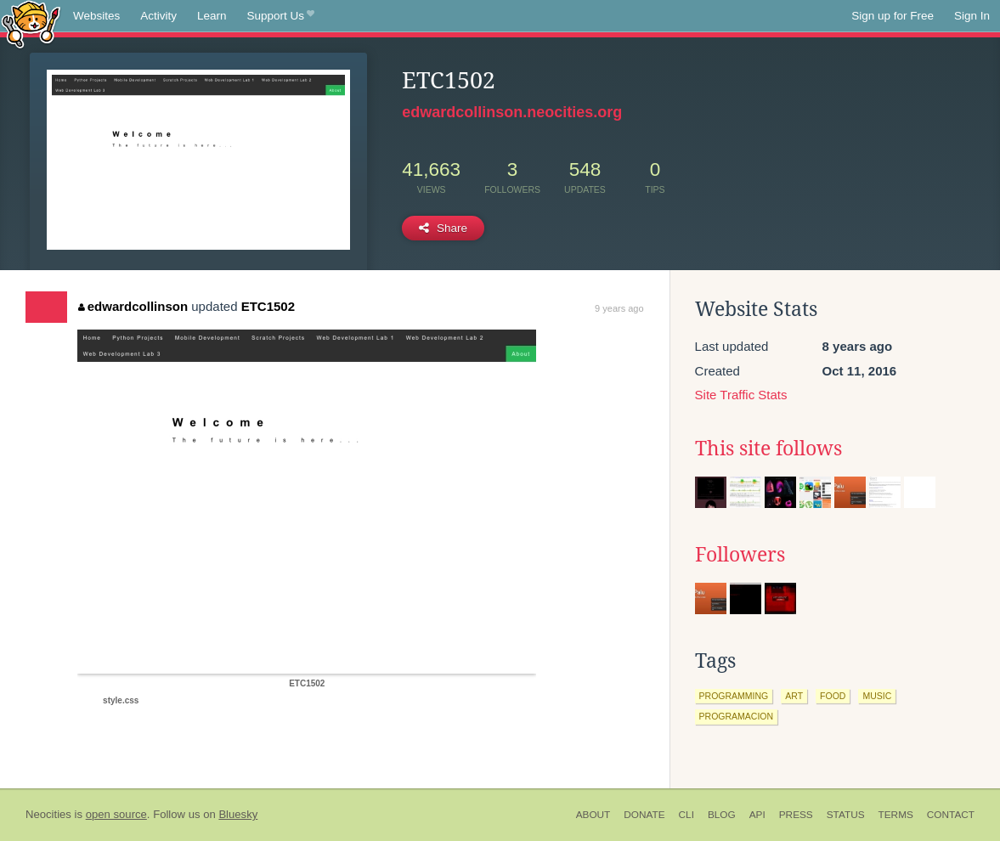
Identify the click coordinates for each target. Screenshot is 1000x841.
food (832, 696)
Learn (212, 15)
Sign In (972, 15)
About (593, 815)
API (757, 815)
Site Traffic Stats (741, 394)
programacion (736, 716)
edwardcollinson (133, 306)
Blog (722, 815)
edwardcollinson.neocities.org (512, 112)
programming (734, 696)
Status (846, 815)
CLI (686, 815)
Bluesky (237, 814)
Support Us (280, 16)
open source (116, 814)
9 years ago (619, 308)
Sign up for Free (892, 15)
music (876, 696)
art (794, 696)
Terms (896, 815)
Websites (96, 15)
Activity (158, 15)
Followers (740, 555)
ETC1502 (268, 306)
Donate (644, 815)
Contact (951, 815)
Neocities (48, 814)
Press (796, 815)
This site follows (768, 448)
